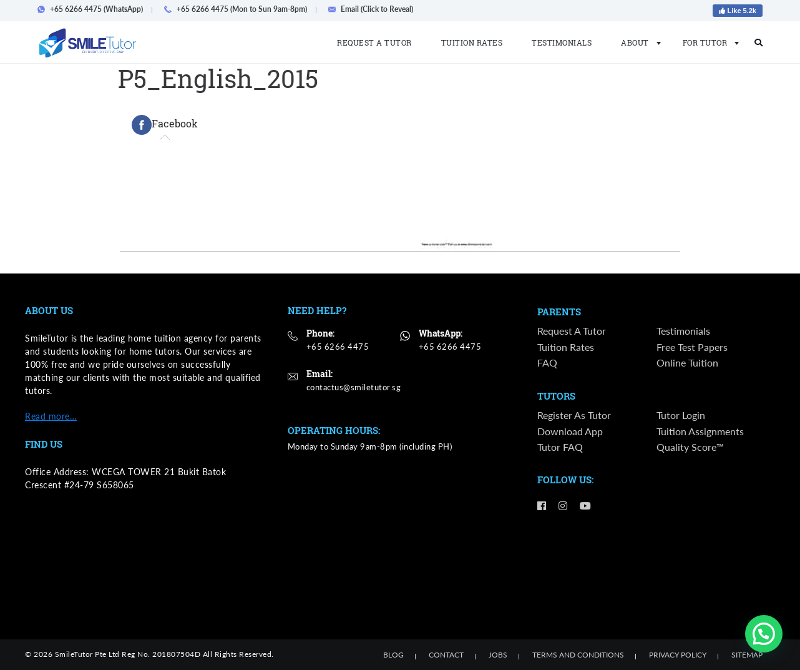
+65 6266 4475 (337, 347)
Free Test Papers (692, 347)
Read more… (51, 416)
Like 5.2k (737, 10)
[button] (764, 634)
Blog (393, 654)
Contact (446, 654)
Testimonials (562, 42)
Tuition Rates (472, 42)
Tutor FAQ (560, 447)
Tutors (556, 397)
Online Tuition (687, 362)
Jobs (498, 654)
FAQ (547, 362)
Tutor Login (680, 415)
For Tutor (707, 42)
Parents (559, 312)
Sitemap (747, 654)
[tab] (165, 125)
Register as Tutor (574, 415)
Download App (570, 432)
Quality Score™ (690, 447)
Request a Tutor (374, 42)
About (637, 42)
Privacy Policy (677, 654)
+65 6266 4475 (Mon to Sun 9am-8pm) (239, 9)
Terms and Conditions (578, 654)
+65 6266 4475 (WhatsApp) (94, 9)
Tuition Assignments (700, 432)
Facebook (165, 125)
